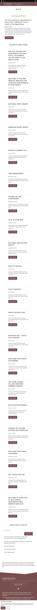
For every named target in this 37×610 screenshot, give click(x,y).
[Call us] (6, 1)
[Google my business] (18, 588)
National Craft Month (9, 546)
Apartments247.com (18, 597)
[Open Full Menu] (35, 1)
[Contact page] (3, 1)
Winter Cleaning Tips (9, 552)
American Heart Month (9, 549)
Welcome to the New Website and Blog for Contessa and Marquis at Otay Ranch (18, 542)
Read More (9, 37)
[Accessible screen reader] (1, 1)
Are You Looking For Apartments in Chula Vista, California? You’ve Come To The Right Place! (15, 537)
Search (28, 533)
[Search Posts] (18, 530)
